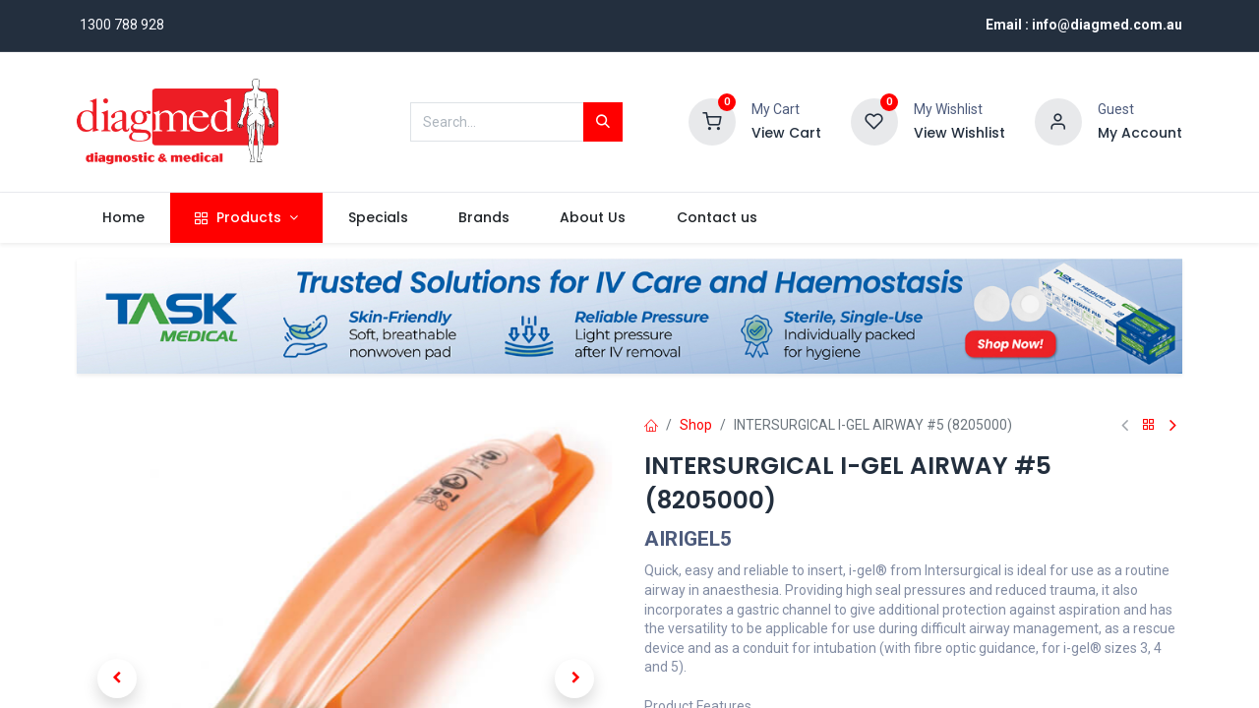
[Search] (603, 122)
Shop (696, 425)
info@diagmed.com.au (1107, 24)
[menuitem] (123, 218)
